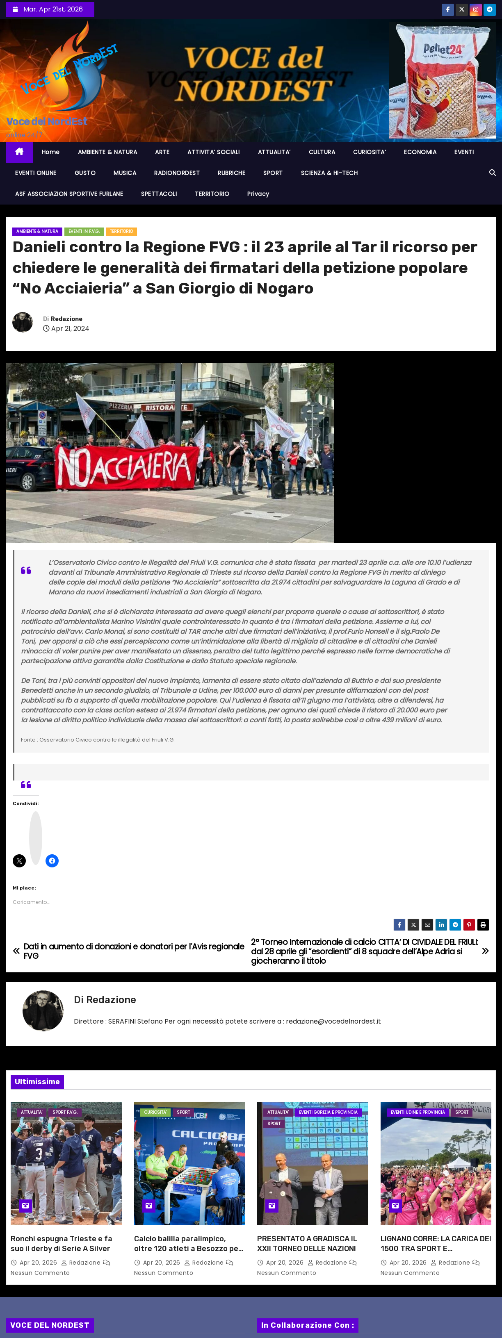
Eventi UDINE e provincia (418, 1112)
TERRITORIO (212, 194)
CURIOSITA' (155, 1112)
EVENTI (464, 152)
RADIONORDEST (177, 173)
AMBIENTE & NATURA (107, 152)
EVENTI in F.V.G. (84, 231)
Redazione (66, 319)
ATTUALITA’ (274, 152)
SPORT (273, 173)
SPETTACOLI (159, 194)
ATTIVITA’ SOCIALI (213, 152)
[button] (492, 172)
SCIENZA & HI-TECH (329, 173)
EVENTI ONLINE (36, 173)
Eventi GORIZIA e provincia (328, 1112)
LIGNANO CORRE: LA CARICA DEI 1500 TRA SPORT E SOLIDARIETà (436, 1248)
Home (51, 152)
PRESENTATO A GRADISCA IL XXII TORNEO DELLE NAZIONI (307, 1243)
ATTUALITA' (31, 1112)
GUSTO (85, 173)
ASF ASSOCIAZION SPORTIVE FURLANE (69, 194)
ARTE (162, 152)
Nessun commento (40, 1273)
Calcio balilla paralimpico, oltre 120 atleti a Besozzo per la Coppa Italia (188, 1248)
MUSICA (125, 173)
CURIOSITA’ (369, 152)
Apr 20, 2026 (39, 1262)
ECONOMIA (420, 152)
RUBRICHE (231, 173)
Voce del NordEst (46, 121)
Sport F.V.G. (65, 1112)
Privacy (258, 194)
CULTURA (322, 152)
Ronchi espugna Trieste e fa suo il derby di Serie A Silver (61, 1243)
